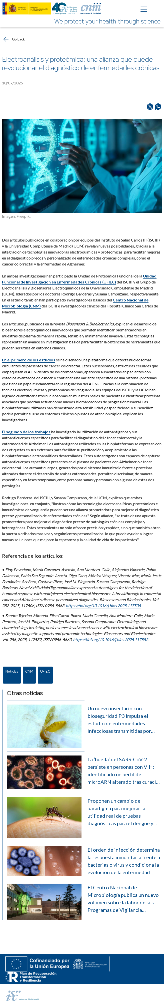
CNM (29, 671)
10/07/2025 (12, 82)
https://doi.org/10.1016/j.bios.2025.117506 (103, 605)
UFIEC (45, 671)
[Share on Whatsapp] (158, 107)
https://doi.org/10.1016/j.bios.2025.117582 (110, 639)
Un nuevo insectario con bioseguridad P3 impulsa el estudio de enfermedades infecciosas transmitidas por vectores (119, 720)
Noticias (12, 671)
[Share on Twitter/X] (150, 107)
